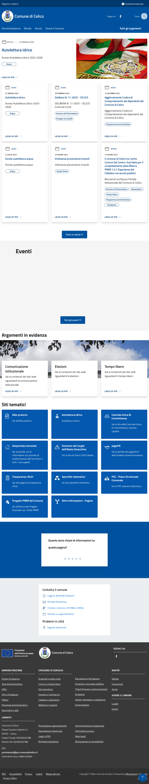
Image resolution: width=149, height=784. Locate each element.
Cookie (39, 774)
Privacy (28, 774)
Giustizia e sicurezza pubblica (89, 684)
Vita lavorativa (45, 689)
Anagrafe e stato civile (49, 679)
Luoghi (115, 703)
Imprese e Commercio (49, 694)
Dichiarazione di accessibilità (89, 741)
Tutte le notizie (74, 234)
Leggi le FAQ (44, 736)
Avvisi (10, 41)
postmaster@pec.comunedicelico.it (20, 752)
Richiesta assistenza (48, 741)
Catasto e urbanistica (48, 700)
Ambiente (80, 694)
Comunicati (117, 684)
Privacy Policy (10, 778)
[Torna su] (143, 777)
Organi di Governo (11, 679)
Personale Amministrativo (15, 705)
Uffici (4, 689)
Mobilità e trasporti (47, 705)
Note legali (80, 736)
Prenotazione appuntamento (52, 726)
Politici (5, 700)
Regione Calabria (10, 4)
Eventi (115, 709)
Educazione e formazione (87, 678)
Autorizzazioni (82, 705)
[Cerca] (143, 16)
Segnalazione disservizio (50, 731)
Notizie (111, 148)
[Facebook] (118, 16)
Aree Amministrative (12, 684)
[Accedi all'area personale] (132, 3)
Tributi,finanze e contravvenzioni (91, 689)
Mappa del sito (53, 774)
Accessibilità (15, 774)
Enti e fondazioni (10, 694)
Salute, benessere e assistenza (90, 699)
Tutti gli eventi (72, 320)
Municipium (132, 774)
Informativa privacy (84, 731)
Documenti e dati (10, 710)
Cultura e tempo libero (49, 684)
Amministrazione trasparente (89, 726)
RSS (4, 774)
